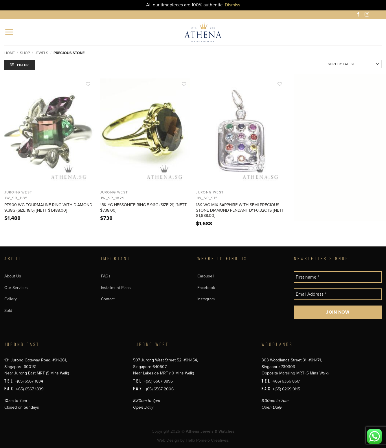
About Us (12, 276)
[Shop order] (353, 64)
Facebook (206, 287)
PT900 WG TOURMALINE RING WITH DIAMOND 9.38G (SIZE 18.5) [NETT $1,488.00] (48, 207)
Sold (8, 310)
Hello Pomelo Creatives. (207, 440)
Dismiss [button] (232, 5)
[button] (9, 32)
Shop (25, 53)
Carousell (205, 276)
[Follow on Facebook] (359, 15)
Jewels (41, 53)
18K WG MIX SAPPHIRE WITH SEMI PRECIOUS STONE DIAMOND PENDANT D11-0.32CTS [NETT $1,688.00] (240, 210)
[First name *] (338, 277)
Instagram (206, 299)
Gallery (10, 299)
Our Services (16, 287)
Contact (108, 299)
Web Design (168, 440)
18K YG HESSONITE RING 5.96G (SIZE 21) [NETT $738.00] (143, 207)
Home (9, 53)
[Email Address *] (338, 294)
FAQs (106, 276)
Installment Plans (116, 287)
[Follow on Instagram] (368, 15)
